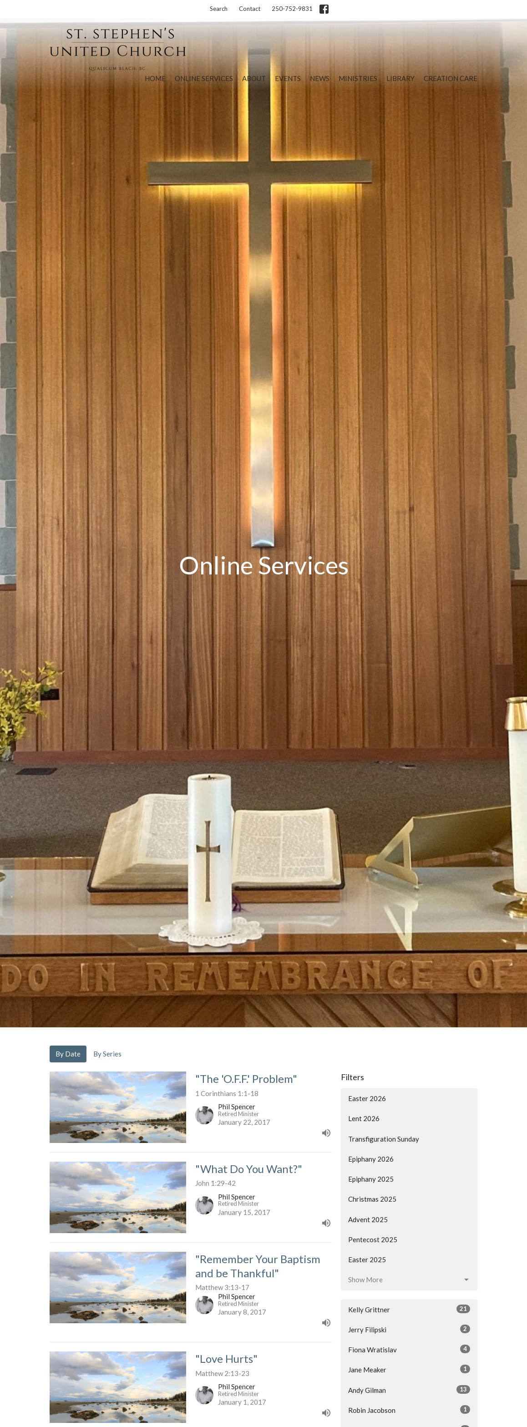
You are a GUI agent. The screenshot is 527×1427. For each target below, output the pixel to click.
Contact (249, 8)
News (319, 78)
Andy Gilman (409, 1389)
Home (155, 78)
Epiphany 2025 (371, 1179)
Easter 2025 (367, 1259)
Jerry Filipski (409, 1329)
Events (288, 78)
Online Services (204, 78)
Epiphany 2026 (371, 1159)
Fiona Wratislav (409, 1349)
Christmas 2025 (372, 1199)
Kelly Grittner (409, 1309)
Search (219, 8)
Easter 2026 (367, 1098)
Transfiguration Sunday (383, 1139)
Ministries (358, 78)
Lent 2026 (364, 1118)
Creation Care (450, 78)
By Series (107, 1054)
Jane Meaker (409, 1369)
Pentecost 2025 (372, 1239)
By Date (68, 1054)
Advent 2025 (368, 1219)
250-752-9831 (292, 8)
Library (400, 78)
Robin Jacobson (409, 1409)
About (254, 78)
